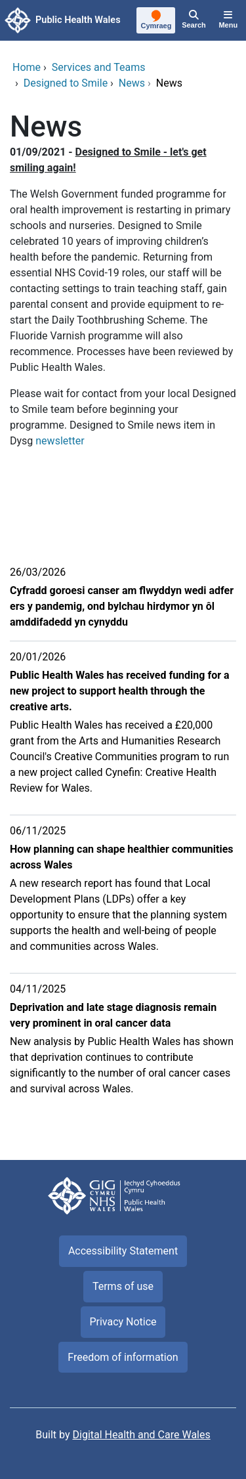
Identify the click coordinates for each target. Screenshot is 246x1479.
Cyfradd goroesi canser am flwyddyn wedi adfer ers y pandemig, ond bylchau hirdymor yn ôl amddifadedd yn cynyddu (122, 606)
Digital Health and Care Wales (142, 1434)
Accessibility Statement (123, 1251)
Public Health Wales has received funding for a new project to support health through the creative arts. (120, 691)
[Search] (193, 20)
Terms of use (123, 1286)
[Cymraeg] (156, 21)
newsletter (61, 441)
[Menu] (228, 20)
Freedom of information (123, 1357)
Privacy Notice (122, 1322)
